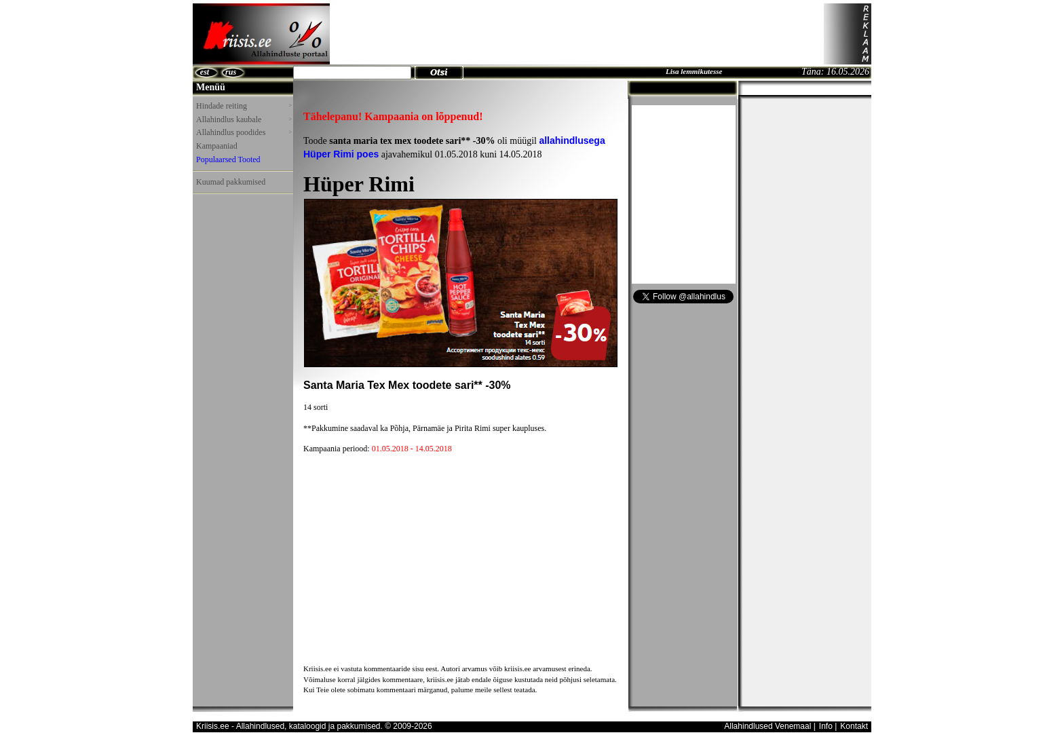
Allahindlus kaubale (243, 119)
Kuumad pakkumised (230, 182)
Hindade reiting (243, 106)
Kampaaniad (217, 146)
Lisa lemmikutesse (694, 71)
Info (826, 726)
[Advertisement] (577, 33)
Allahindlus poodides (243, 132)
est (204, 72)
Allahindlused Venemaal (767, 726)
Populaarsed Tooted (228, 159)
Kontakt (854, 726)
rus (230, 72)
